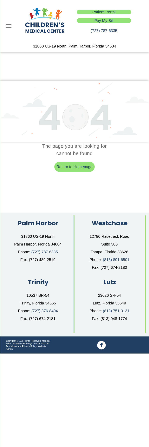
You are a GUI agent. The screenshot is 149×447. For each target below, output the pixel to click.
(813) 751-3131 (116, 311)
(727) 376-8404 (44, 311)
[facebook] (101, 345)
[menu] (8, 26)
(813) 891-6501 (116, 260)
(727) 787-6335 (104, 31)
